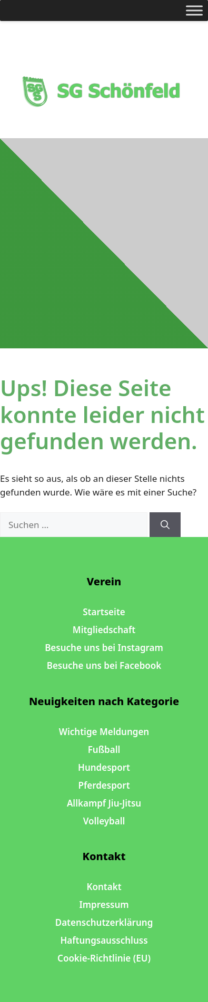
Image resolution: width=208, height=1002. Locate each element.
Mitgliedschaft (104, 630)
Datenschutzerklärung (104, 922)
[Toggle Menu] (194, 10)
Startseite (104, 612)
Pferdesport (104, 785)
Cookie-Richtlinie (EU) (104, 958)
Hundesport (104, 767)
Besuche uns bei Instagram (104, 648)
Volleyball (104, 821)
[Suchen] (165, 525)
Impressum (103, 904)
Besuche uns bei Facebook (104, 665)
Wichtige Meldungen (104, 732)
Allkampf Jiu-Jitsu (104, 803)
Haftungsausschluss (103, 940)
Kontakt (103, 887)
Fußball (104, 749)
